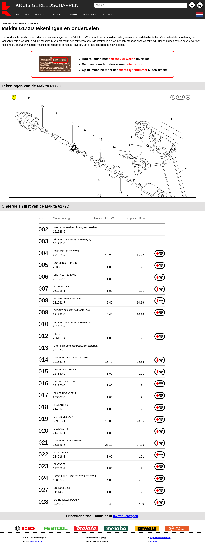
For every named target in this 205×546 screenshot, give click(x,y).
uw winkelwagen (125, 516)
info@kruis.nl (36, 541)
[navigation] (98, 14)
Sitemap (154, 541)
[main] (102, 270)
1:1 (180, 97)
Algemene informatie (160, 537)
